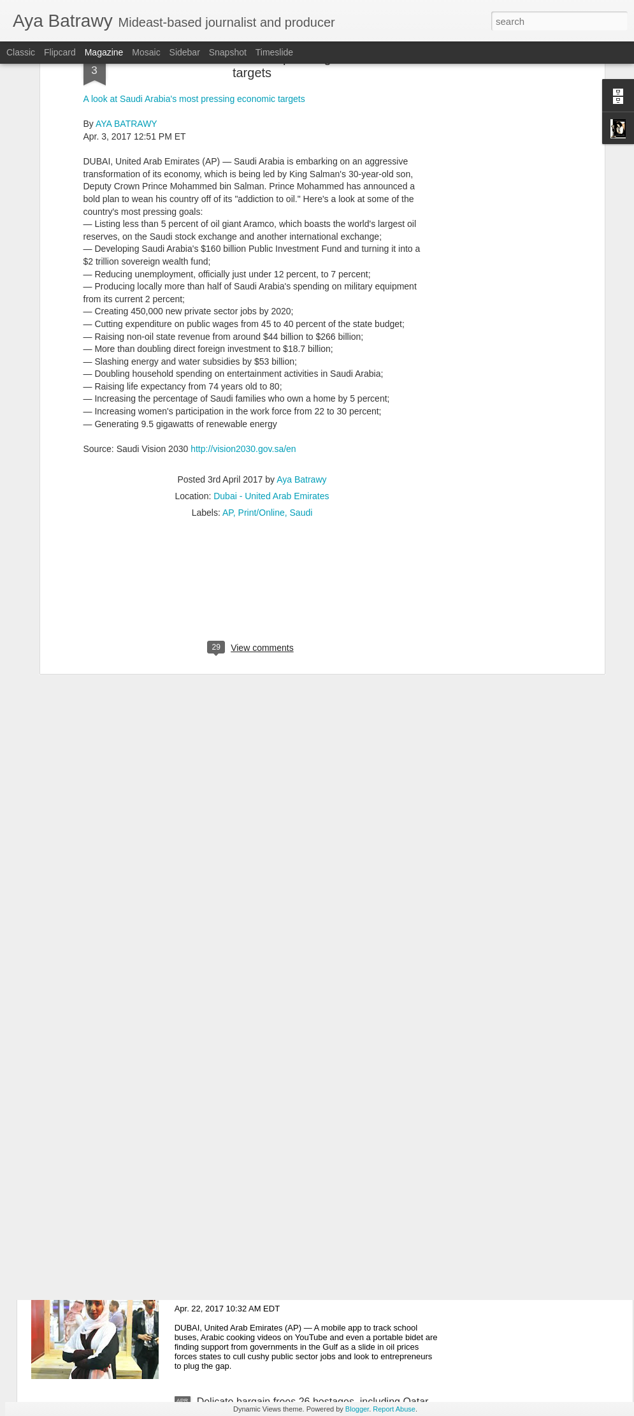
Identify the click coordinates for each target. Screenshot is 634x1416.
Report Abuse (394, 1409)
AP (227, 402)
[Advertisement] (252, 484)
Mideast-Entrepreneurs (249, 1257)
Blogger (357, 1409)
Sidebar (184, 52)
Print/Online (261, 402)
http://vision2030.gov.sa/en (243, 338)
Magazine (104, 52)
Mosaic (146, 52)
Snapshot (228, 52)
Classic (20, 52)
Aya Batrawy (301, 369)
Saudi (301, 402)
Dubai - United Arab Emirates (271, 386)
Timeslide (274, 52)
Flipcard (60, 52)
